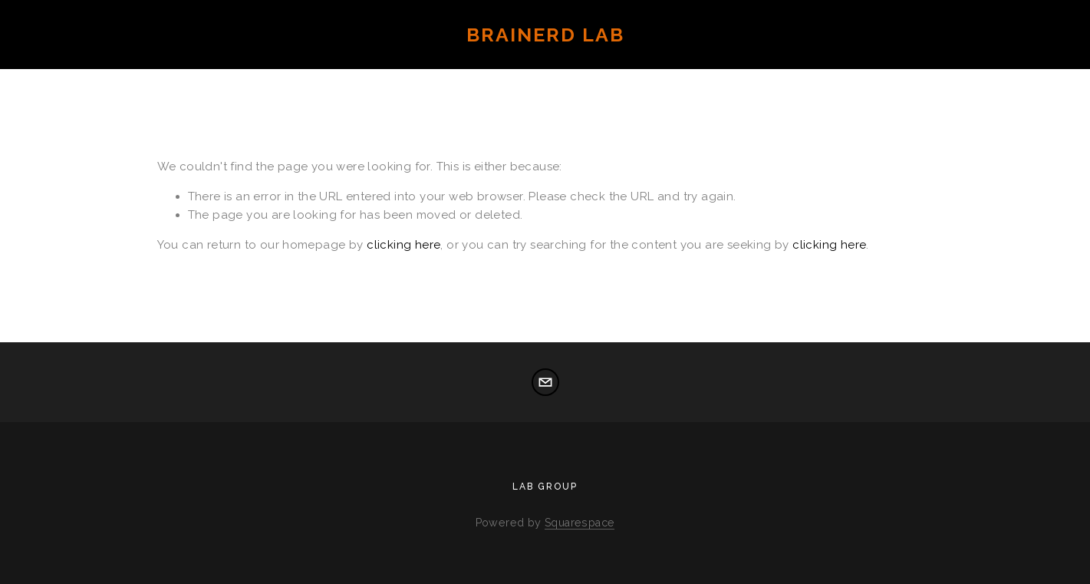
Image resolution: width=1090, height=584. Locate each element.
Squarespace (579, 522)
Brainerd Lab (545, 34)
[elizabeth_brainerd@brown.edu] (545, 382)
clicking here (403, 245)
